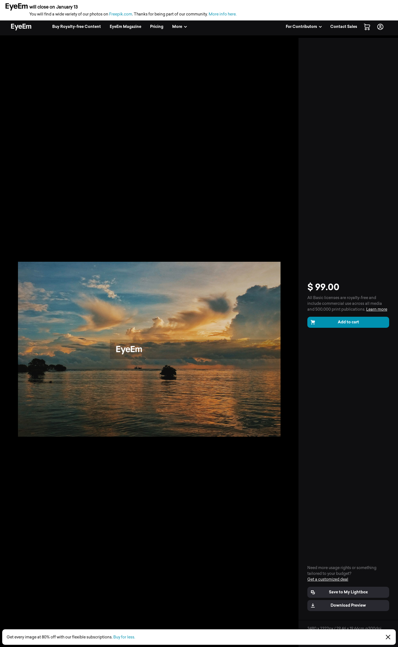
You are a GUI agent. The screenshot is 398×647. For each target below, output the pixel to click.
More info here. (223, 14)
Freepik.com (120, 14)
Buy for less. (124, 637)
